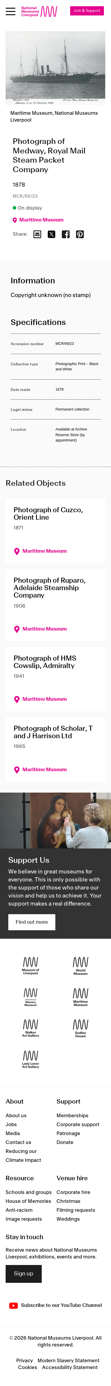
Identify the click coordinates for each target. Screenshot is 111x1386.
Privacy (24, 1360)
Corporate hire (73, 1192)
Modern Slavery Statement (68, 1360)
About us (16, 1115)
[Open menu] (10, 11)
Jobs (11, 1124)
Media (13, 1133)
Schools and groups (29, 1192)
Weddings (68, 1219)
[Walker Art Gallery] (31, 1028)
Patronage (68, 1133)
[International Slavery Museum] (31, 997)
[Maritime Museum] (81, 997)
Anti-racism (19, 1210)
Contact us (18, 1142)
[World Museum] (81, 966)
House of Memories (28, 1201)
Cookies (27, 1367)
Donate (65, 1142)
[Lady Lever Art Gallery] (31, 1059)
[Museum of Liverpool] (31, 966)
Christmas (69, 1201)
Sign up (23, 1274)
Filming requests (76, 1210)
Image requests (24, 1219)
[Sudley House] (81, 1028)
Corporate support (78, 1124)
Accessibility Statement (70, 1367)
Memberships (73, 1115)
